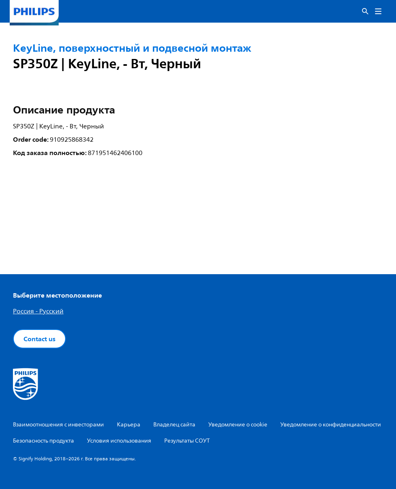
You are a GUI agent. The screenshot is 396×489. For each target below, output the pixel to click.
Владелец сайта (174, 424)
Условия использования (119, 440)
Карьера (128, 424)
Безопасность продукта (43, 440)
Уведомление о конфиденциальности (330, 424)
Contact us (39, 338)
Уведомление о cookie (237, 424)
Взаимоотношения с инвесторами (58, 424)
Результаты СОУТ (187, 440)
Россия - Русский (38, 311)
